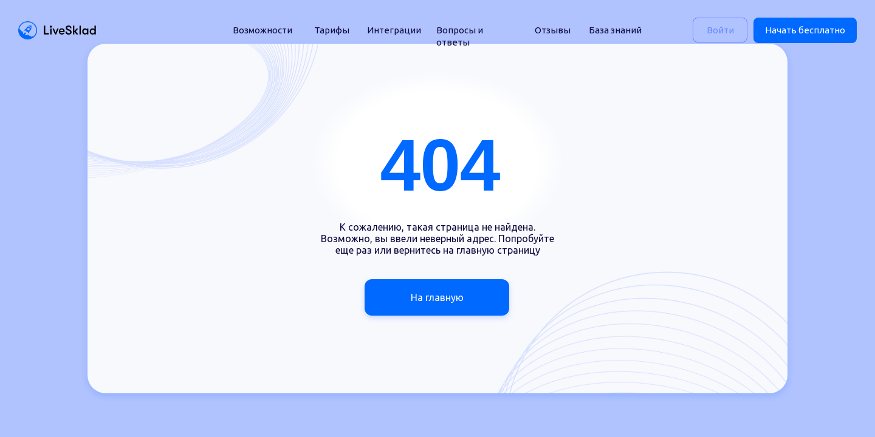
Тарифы (331, 30)
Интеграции (394, 30)
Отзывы (553, 30)
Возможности (262, 30)
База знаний (615, 30)
